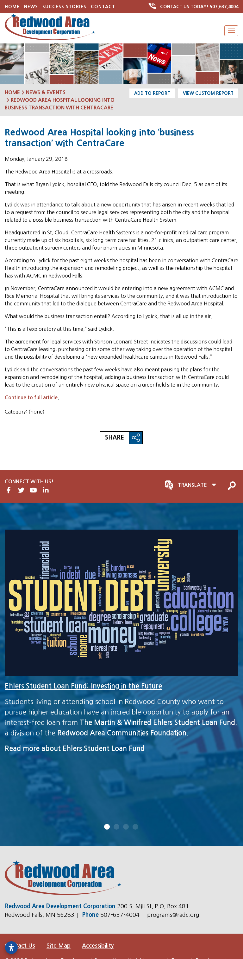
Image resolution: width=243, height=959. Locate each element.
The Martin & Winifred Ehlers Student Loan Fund (157, 722)
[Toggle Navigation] (231, 30)
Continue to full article (31, 397)
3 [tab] (126, 826)
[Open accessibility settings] (11, 947)
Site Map (59, 946)
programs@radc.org (173, 915)
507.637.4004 (194, 6)
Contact (103, 6)
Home (12, 6)
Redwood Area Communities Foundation (121, 732)
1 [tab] (107, 826)
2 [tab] (116, 826)
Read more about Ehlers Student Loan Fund (75, 748)
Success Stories (64, 6)
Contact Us (20, 946)
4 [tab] (135, 826)
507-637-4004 (120, 915)
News (31, 6)
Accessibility (98, 946)
